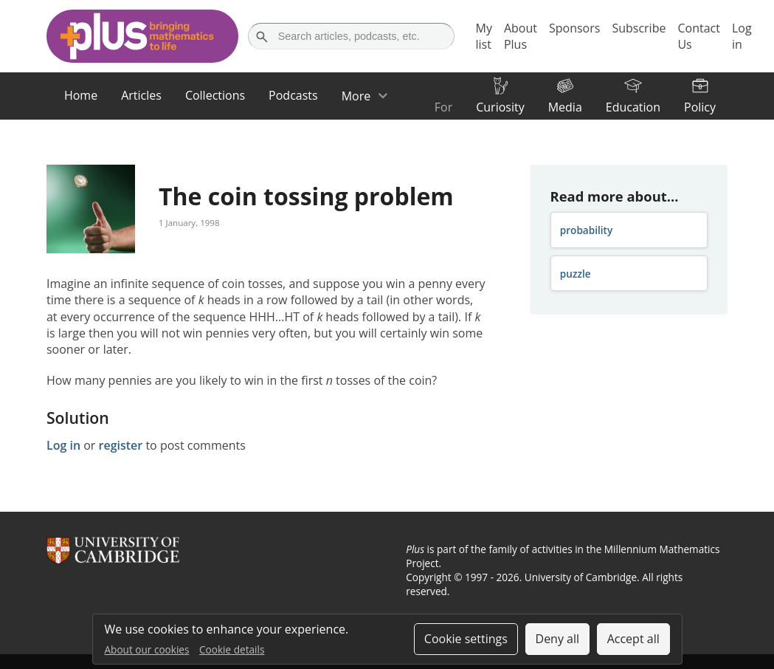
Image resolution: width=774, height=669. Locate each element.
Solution (77, 417)
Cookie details (231, 649)
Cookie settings (466, 639)
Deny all (558, 639)
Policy (700, 107)
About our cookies (147, 649)
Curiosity (500, 107)
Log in (63, 445)
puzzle (575, 274)
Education (633, 107)
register (121, 445)
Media (565, 107)
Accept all (633, 639)
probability (586, 230)
